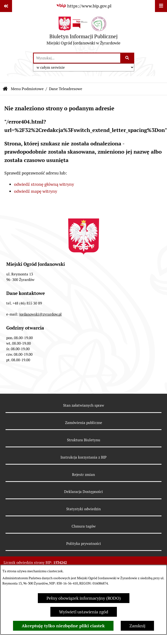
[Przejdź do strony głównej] (83, 32)
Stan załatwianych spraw (83, 405)
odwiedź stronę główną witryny (44, 184)
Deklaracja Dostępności (83, 491)
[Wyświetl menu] (161, 6)
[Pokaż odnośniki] (6, 6)
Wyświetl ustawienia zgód (83, 612)
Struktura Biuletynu (83, 440)
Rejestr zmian (83, 474)
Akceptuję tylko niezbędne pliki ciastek (63, 626)
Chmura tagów (84, 526)
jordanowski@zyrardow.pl (40, 314)
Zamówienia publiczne (83, 422)
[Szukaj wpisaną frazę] (127, 58)
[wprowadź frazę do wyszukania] (77, 58)
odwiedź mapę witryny (35, 191)
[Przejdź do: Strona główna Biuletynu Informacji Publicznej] (5, 89)
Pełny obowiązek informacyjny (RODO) (84, 598)
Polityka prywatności (83, 543)
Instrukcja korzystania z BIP (83, 457)
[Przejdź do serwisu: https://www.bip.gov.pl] (83, 6)
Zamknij (137, 626)
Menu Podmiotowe (27, 88)
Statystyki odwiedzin (83, 509)
